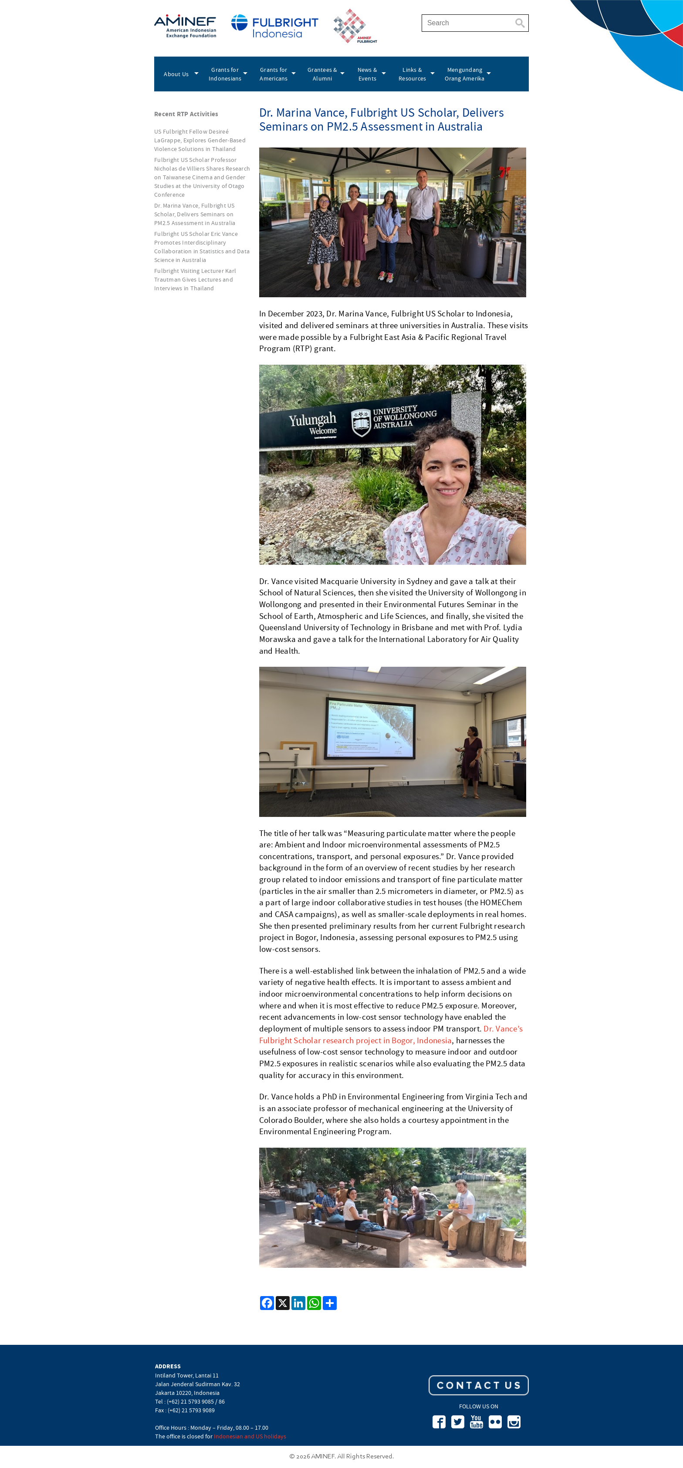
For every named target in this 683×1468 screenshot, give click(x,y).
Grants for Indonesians (225, 74)
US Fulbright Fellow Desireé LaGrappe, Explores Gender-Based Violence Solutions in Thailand (200, 140)
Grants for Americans (273, 74)
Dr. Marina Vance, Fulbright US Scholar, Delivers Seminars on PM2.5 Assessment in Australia (194, 214)
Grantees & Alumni (323, 74)
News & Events (368, 74)
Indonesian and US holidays (250, 1436)
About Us (176, 74)
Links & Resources (412, 74)
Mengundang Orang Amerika (464, 74)
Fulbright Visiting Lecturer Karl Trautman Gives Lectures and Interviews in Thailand (195, 279)
